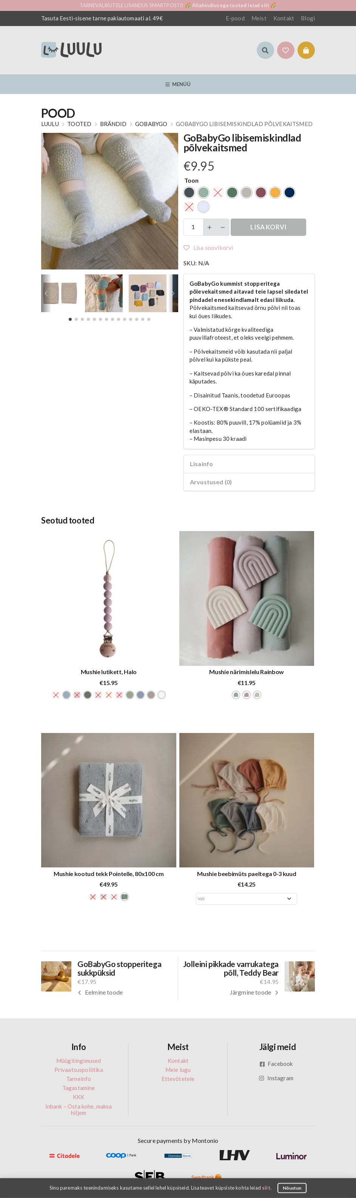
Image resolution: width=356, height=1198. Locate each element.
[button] (265, 50)
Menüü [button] (178, 84)
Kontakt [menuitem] (178, 1061)
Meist (259, 18)
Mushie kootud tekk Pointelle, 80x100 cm (109, 873)
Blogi (308, 18)
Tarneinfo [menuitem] (78, 1078)
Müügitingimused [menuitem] (78, 1061)
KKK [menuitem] (78, 1096)
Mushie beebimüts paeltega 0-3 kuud (246, 873)
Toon (191, 180)
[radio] (189, 192)
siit (266, 1187)
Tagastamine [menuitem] (78, 1087)
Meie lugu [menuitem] (178, 1069)
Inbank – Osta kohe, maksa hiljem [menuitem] (78, 1109)
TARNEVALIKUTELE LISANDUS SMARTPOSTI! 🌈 (178, 5)
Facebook (276, 1063)
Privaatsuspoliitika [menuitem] (78, 1069)
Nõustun (292, 1187)
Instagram (276, 1078)
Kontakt (283, 18)
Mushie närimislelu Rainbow (246, 671)
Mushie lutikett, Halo (109, 671)
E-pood (235, 18)
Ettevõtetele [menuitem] (178, 1078)
